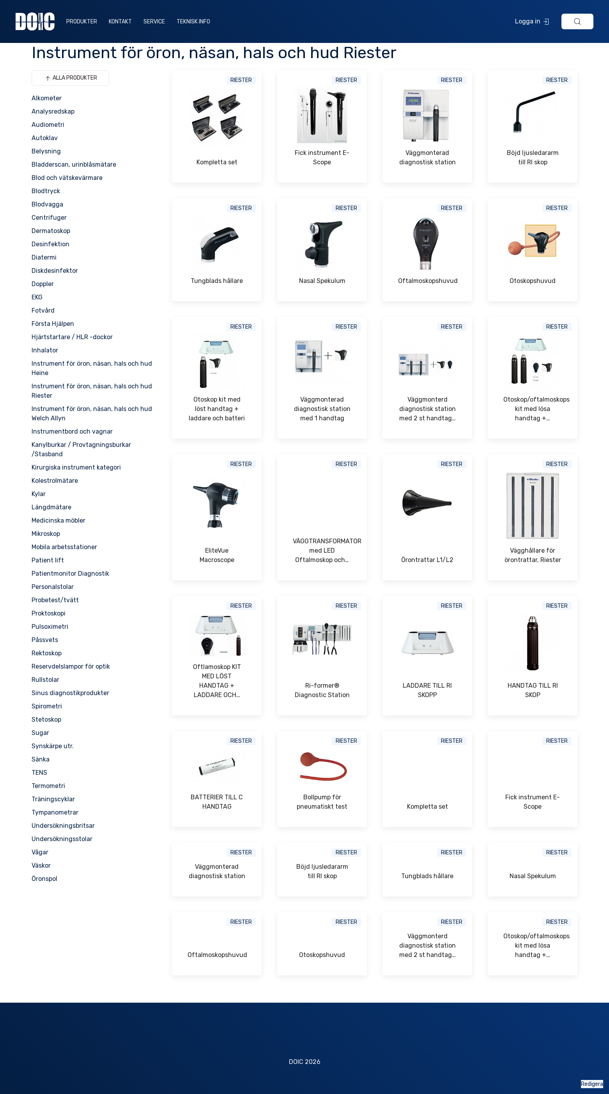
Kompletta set (217, 162)
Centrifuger (49, 217)
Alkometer (47, 98)
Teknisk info (193, 21)
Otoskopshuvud (533, 281)
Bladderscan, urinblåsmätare (74, 164)
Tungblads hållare (217, 281)
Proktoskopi (49, 613)
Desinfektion (50, 244)
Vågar (40, 852)
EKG (37, 297)
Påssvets (45, 640)
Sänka (41, 759)
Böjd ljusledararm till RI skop (533, 157)
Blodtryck (46, 191)
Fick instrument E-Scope (322, 157)
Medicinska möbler (58, 520)
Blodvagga (47, 204)
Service (154, 21)
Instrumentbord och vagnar (72, 431)
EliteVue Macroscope (217, 555)
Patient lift (48, 560)
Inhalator (45, 350)
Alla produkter (70, 78)
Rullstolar (45, 679)
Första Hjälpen (53, 323)
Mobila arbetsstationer (64, 547)
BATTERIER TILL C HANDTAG (217, 801)
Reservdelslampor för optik (71, 666)
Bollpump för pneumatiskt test (322, 801)
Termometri (48, 786)
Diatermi (44, 257)
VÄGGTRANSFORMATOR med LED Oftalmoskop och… (322, 550)
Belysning (46, 151)
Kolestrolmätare (55, 480)
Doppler (43, 284)
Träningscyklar (53, 799)
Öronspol (44, 878)
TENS (39, 772)
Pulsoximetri (50, 626)
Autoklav (45, 138)
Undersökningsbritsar (63, 825)
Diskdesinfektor (55, 270)
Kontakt (120, 21)
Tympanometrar (55, 812)
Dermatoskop (51, 231)
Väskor (41, 865)
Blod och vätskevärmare (67, 177)
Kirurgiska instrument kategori (76, 467)
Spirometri (47, 706)
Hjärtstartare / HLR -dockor (72, 337)
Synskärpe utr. (53, 746)
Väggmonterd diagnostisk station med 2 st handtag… (427, 409)
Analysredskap (53, 111)
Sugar (40, 732)
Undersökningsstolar (62, 839)
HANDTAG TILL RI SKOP (533, 690)
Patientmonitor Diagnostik (70, 573)
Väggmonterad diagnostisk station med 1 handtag (322, 409)
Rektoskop (47, 653)
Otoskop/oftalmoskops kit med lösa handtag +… (532, 409)
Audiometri (48, 124)
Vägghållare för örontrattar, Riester (533, 555)
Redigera (592, 1084)
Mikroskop (46, 533)
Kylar (39, 494)
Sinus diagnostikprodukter (70, 693)
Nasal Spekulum (322, 281)
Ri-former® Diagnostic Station (322, 690)
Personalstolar (53, 587)
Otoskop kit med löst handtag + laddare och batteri (217, 409)
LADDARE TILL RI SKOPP (427, 690)
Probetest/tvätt (55, 600)
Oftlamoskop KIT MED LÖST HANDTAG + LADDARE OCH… (217, 681)
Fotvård (43, 310)
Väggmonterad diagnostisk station (427, 157)
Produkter (81, 21)
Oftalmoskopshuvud (427, 281)
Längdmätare (51, 507)
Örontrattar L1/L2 (427, 560)
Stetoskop (46, 719)
